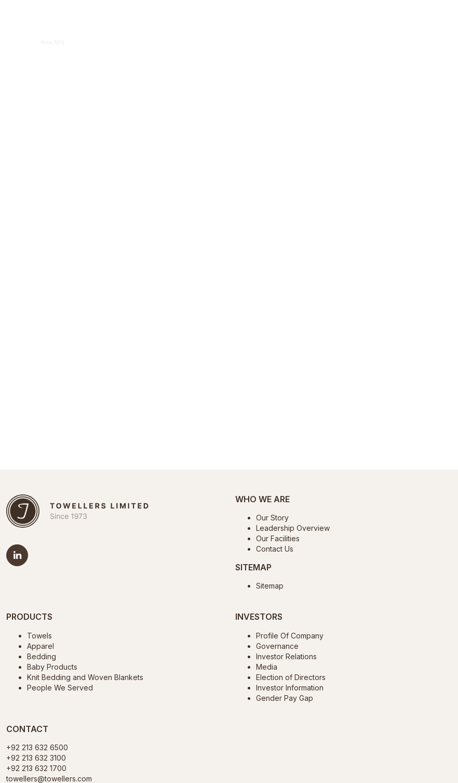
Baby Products (52, 666)
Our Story (272, 517)
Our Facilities (278, 538)
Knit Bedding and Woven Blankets (85, 677)
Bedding (41, 656)
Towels (39, 635)
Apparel (40, 646)
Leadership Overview (293, 528)
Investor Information (290, 687)
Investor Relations (286, 656)
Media (266, 666)
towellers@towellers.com (49, 778)
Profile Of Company (290, 635)
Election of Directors (291, 677)
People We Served (60, 687)
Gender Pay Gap (284, 698)
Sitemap (270, 585)
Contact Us (274, 548)
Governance (277, 646)
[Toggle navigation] (440, 39)
